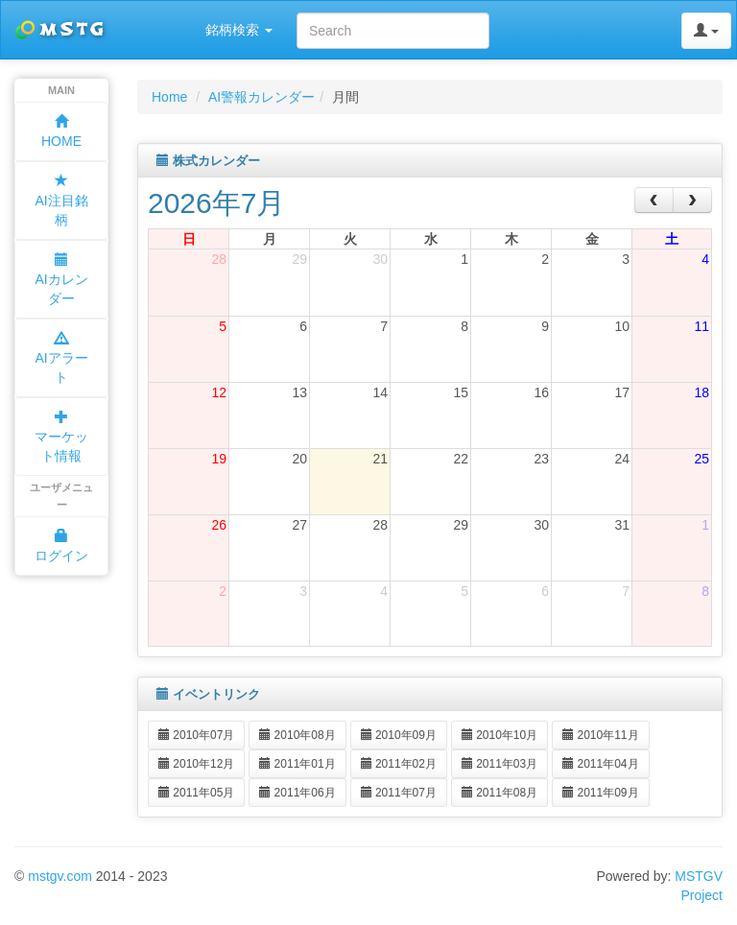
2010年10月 (499, 735)
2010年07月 (196, 735)
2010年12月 (196, 764)
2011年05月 (196, 792)
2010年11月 (600, 735)
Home (169, 97)
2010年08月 (297, 735)
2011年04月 (600, 764)
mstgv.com (60, 876)
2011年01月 (297, 764)
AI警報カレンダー (261, 97)
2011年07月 (399, 792)
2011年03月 (499, 764)
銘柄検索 (239, 29)
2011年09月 (600, 792)
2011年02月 (399, 764)
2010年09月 (399, 735)
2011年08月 (499, 792)
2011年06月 (297, 792)
